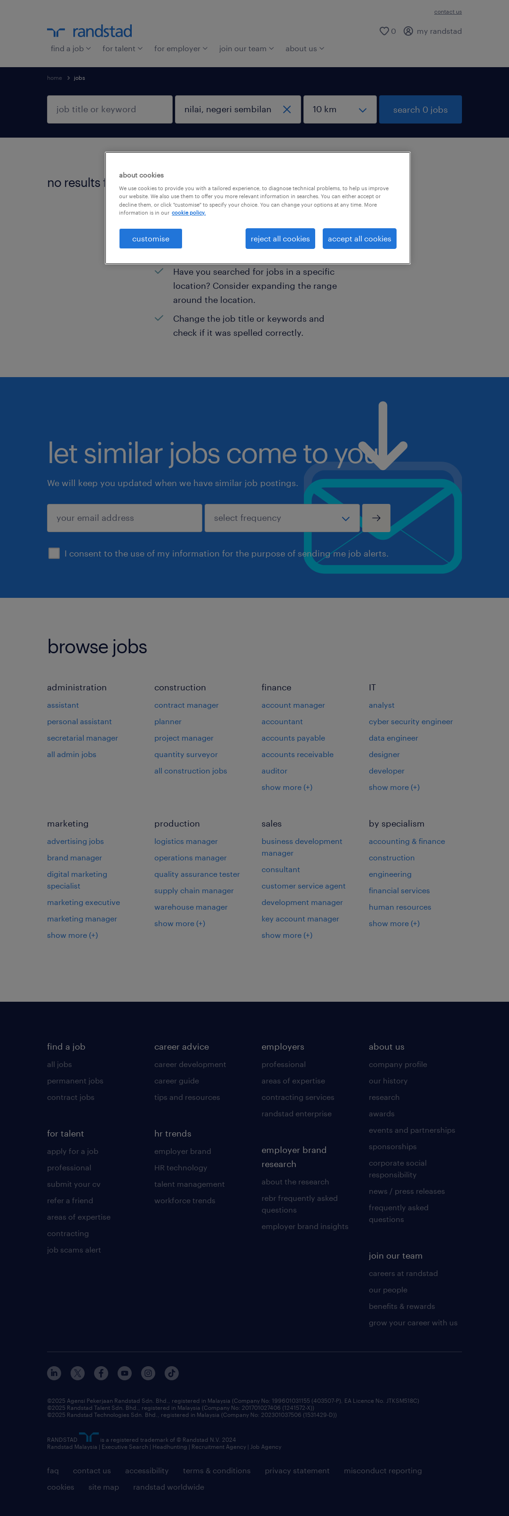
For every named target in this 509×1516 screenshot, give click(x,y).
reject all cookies (280, 238)
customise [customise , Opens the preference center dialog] (150, 238)
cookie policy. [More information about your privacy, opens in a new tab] (189, 212)
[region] (257, 208)
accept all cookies (359, 238)
